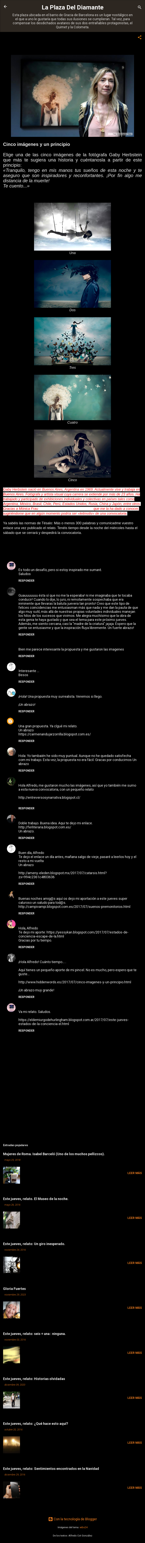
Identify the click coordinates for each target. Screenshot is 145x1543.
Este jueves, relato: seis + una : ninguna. (34, 1334)
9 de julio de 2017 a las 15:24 (78, 563)
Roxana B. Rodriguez (34, 690)
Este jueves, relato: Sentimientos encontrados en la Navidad (51, 1469)
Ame (22, 664)
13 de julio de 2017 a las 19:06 (43, 955)
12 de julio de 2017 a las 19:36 (62, 749)
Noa (21, 955)
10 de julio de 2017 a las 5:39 (59, 643)
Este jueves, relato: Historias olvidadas (34, 1379)
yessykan (25, 922)
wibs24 (84, 1527)
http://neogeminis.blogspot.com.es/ (65, 509)
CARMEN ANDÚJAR (33, 720)
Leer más (135, 1173)
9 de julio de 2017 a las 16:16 (75, 589)
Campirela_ (27, 892)
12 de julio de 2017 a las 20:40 (43, 846)
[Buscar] (139, 8)
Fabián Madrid (29, 817)
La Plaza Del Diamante (72, 7)
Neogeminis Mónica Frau (38, 589)
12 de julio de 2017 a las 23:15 (51, 922)
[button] (139, 38)
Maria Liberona (30, 643)
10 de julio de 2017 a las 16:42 (43, 664)
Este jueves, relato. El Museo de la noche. (35, 1199)
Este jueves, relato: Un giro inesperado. (34, 1244)
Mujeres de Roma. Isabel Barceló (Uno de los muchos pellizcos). (54, 1154)
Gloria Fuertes (14, 1289)
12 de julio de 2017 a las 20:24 (60, 779)
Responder (26, 580)
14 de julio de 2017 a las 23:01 (79, 1005)
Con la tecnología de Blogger (72, 1519)
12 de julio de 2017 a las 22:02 (54, 892)
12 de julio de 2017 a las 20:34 (59, 817)
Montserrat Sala (31, 749)
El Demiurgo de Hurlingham (40, 563)
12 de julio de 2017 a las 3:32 (68, 690)
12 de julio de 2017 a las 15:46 (67, 720)
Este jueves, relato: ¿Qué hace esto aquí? (35, 1424)
